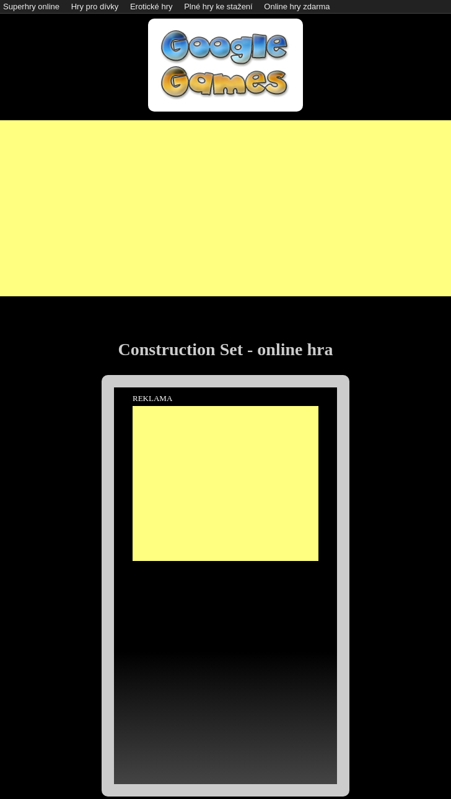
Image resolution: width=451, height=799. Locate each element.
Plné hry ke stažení (218, 6)
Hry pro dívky (95, 6)
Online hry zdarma (297, 6)
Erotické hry (151, 6)
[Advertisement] (226, 207)
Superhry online (31, 6)
